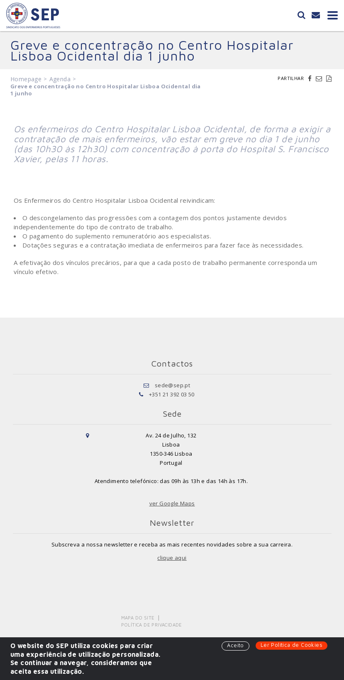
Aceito (235, 645)
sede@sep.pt (172, 385)
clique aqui (171, 557)
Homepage (25, 79)
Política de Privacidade (151, 624)
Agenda (60, 79)
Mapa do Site (138, 617)
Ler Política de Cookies (291, 644)
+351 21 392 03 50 (172, 394)
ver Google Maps (172, 503)
